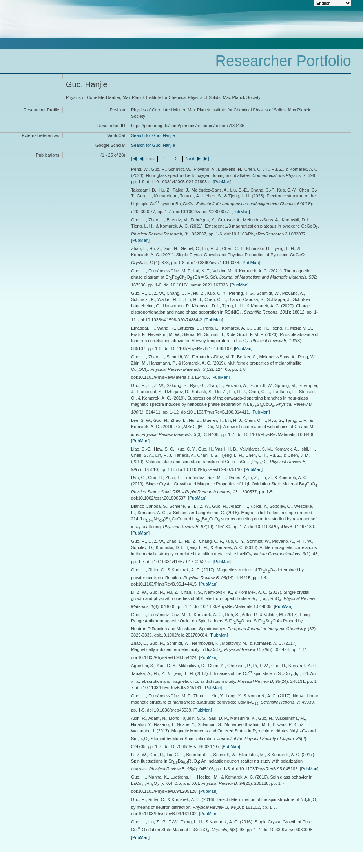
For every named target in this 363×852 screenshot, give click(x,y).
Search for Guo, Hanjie (153, 135)
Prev (150, 158)
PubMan (222, 181)
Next (190, 158)
